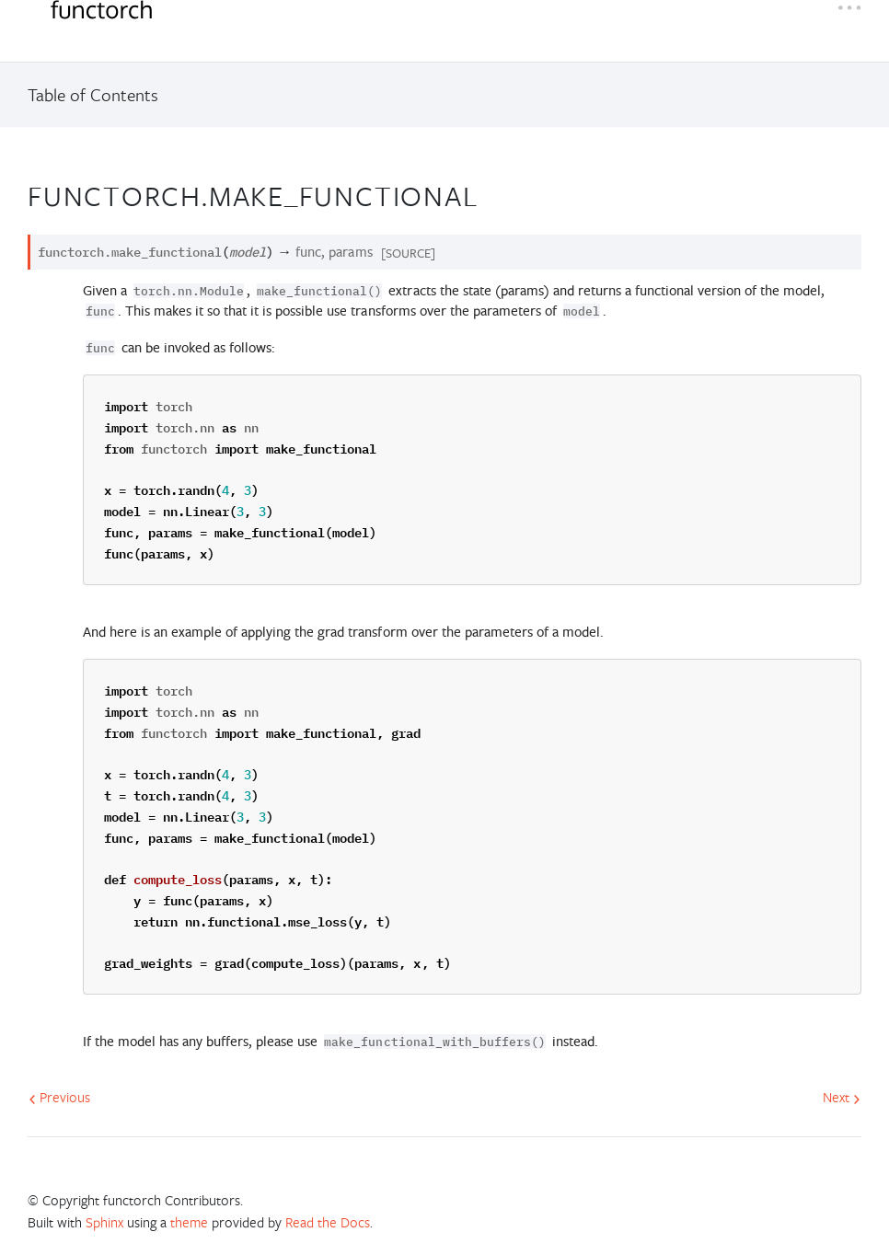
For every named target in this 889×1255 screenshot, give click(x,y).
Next (841, 1097)
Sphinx (104, 1222)
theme (189, 1222)
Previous (59, 1097)
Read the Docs (327, 1222)
